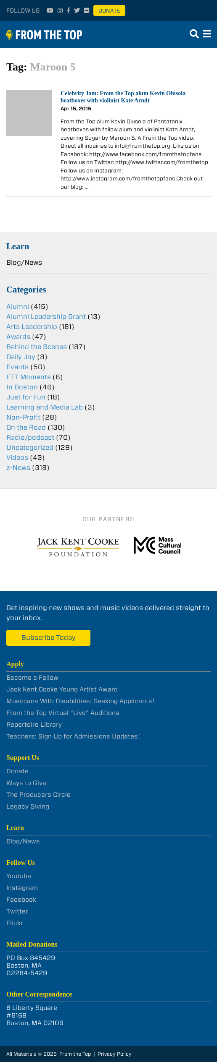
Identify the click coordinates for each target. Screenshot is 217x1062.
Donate (109, 11)
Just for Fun (25, 397)
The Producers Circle (38, 794)
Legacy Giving (27, 806)
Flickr (14, 923)
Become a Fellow (32, 677)
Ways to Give (26, 783)
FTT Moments (28, 377)
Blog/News (24, 262)
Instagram (22, 888)
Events (17, 367)
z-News (18, 468)
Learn (17, 246)
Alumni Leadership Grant (46, 317)
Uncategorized (29, 447)
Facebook (21, 899)
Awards (18, 337)
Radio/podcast (30, 437)
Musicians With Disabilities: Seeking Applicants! (80, 701)
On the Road (26, 427)
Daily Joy (20, 357)
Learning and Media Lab (44, 407)
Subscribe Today (48, 638)
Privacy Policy (115, 1054)
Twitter (17, 911)
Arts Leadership (31, 327)
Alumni (17, 307)
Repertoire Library (34, 724)
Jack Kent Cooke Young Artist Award (62, 689)
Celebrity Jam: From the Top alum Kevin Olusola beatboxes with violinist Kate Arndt (123, 97)
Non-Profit (23, 417)
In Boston (22, 387)
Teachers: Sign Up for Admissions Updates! (73, 736)
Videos (17, 458)
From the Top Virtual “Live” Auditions (62, 713)
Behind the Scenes (36, 347)
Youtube (18, 876)
